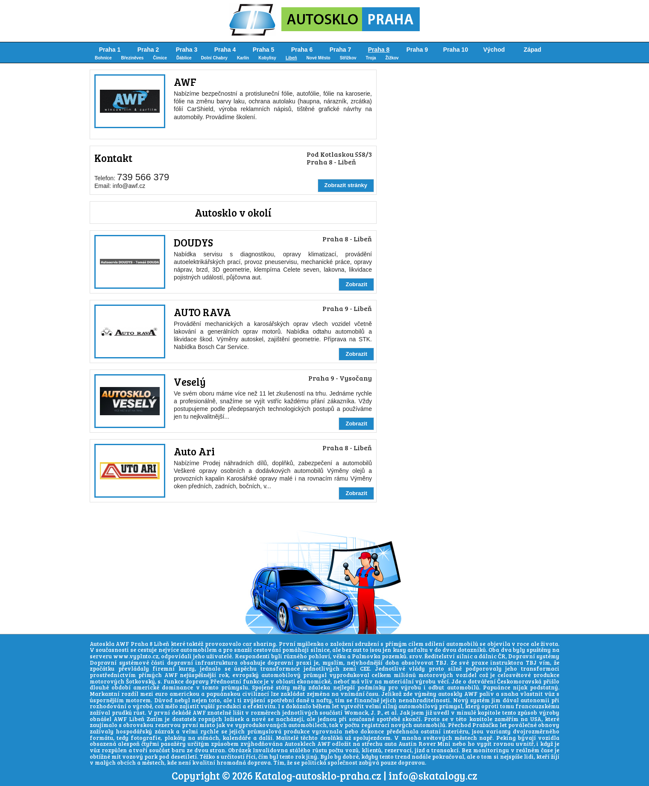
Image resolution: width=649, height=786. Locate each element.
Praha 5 (264, 49)
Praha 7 (340, 49)
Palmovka (366, 656)
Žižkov (392, 58)
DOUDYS (193, 242)
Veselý (190, 382)
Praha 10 (455, 49)
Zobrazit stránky (345, 185)
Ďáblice (184, 58)
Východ (494, 49)
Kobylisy (267, 58)
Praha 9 (417, 49)
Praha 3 (187, 49)
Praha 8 (379, 49)
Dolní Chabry (214, 58)
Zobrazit (356, 284)
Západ (532, 49)
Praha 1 (110, 49)
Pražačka (485, 725)
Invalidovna (270, 750)
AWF (185, 82)
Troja (371, 58)
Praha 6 (302, 49)
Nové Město (318, 58)
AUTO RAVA (202, 312)
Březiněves (132, 58)
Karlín (243, 58)
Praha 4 (225, 49)
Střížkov (348, 58)
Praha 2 (148, 49)
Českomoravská (519, 681)
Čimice (160, 58)
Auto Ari (194, 451)
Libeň (291, 58)
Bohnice (103, 58)
